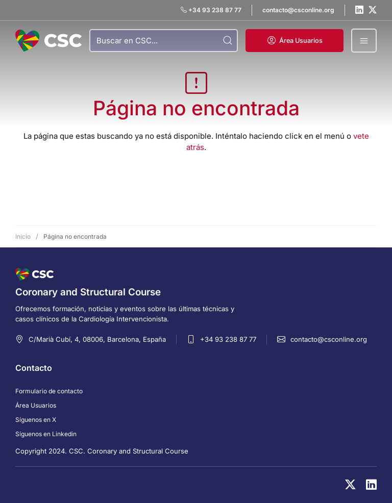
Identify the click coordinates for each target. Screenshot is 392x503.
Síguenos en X (35, 419)
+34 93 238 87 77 (228, 339)
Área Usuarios (35, 405)
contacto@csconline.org (328, 339)
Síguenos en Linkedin (46, 434)
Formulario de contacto (49, 391)
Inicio (23, 236)
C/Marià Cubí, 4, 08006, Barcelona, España (97, 339)
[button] (295, 40)
